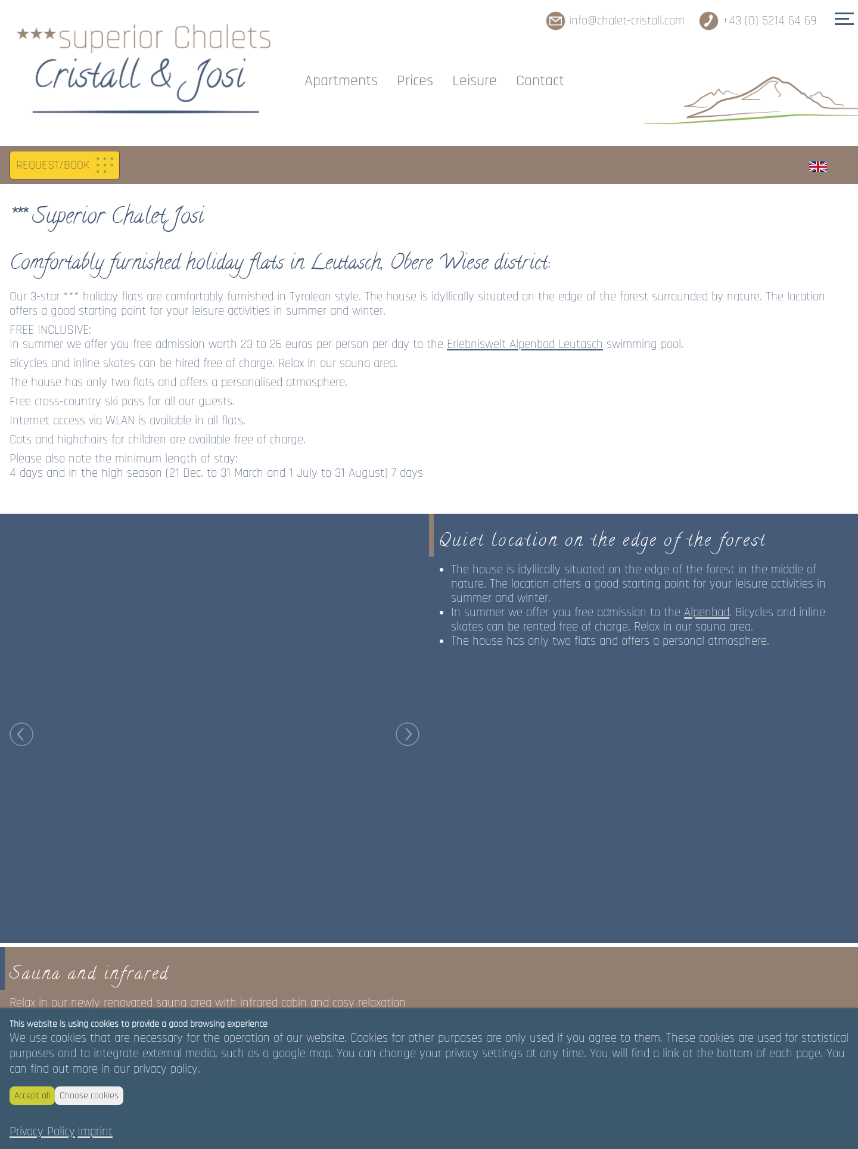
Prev (21, 496)
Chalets (262, 81)
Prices (415, 81)
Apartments (341, 81)
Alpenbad (706, 589)
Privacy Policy (42, 1131)
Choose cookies (89, 1095)
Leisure (474, 81)
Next (407, 496)
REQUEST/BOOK (52, 142)
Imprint (95, 1131)
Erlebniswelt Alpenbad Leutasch (525, 320)
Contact (540, 81)
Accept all (32, 1095)
